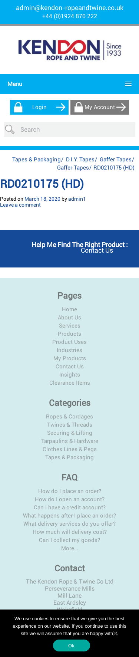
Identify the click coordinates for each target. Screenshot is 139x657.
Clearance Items (69, 383)
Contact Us (70, 366)
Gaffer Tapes (116, 159)
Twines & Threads (69, 424)
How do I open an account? (70, 499)
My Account (100, 107)
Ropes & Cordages (69, 416)
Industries (69, 350)
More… (69, 548)
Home (69, 309)
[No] (114, 633)
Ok (71, 645)
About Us (69, 317)
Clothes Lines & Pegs (70, 449)
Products (69, 334)
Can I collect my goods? (69, 540)
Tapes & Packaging (36, 159)
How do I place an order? (69, 491)
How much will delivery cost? (70, 532)
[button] (67, 84)
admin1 (77, 199)
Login (39, 107)
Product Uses (69, 342)
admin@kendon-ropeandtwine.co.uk (69, 8)
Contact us (97, 250)
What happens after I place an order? (69, 515)
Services (69, 325)
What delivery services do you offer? (69, 523)
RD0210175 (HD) (42, 183)
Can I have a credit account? (70, 507)
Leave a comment (20, 205)
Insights (69, 374)
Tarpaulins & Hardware (69, 441)
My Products (69, 358)
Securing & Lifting (69, 433)
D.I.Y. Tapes (80, 159)
